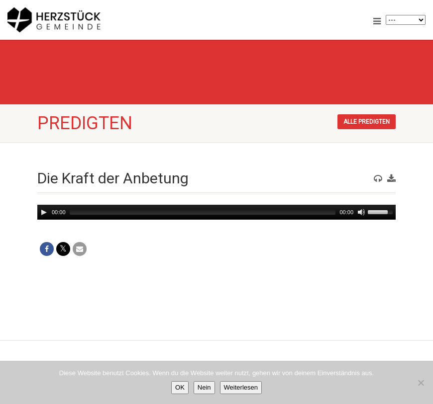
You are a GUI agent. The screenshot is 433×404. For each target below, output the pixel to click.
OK (180, 387)
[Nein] (421, 383)
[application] (216, 212)
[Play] (44, 212)
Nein (204, 387)
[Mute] (361, 212)
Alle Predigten (366, 121)
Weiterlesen (241, 387)
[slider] (203, 212)
